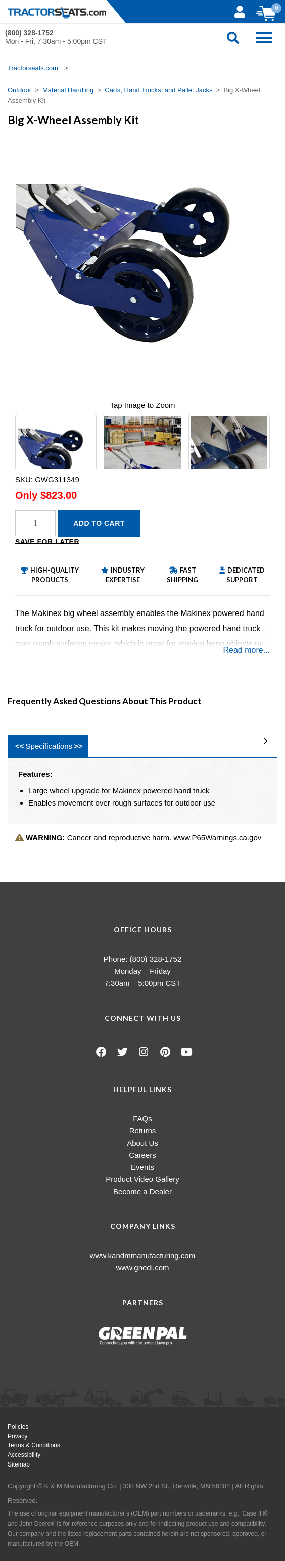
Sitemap (19, 1464)
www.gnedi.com (142, 1267)
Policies (18, 1426)
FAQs (142, 1118)
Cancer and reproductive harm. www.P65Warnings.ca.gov (138, 837)
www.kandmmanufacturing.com (142, 1255)
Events (142, 1167)
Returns (142, 1130)
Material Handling (67, 90)
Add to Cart (99, 523)
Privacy (17, 1436)
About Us (142, 1143)
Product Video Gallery (142, 1179)
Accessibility (24, 1454)
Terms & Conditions (34, 1445)
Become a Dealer (142, 1191)
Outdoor (19, 90)
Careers (142, 1155)
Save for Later (47, 542)
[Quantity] (35, 523)
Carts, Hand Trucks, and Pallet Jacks (158, 90)
